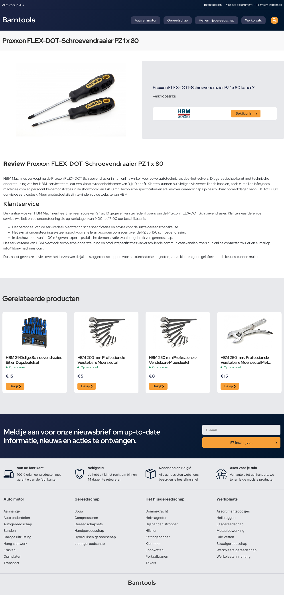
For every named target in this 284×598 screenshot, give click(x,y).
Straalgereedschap (232, 545)
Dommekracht (157, 512)
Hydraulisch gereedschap (96, 539)
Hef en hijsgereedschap (216, 20)
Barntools (18, 20)
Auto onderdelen (17, 519)
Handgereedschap (90, 532)
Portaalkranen (157, 559)
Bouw (79, 512)
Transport (12, 565)
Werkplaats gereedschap (237, 552)
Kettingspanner (158, 539)
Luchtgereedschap (90, 545)
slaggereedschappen (105, 256)
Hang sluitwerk (16, 545)
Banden (10, 532)
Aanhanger (13, 512)
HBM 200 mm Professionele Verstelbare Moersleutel (101, 359)
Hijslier (151, 532)
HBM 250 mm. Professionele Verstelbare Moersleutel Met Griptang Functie (245, 359)
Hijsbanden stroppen (163, 526)
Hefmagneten (157, 519)
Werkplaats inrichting (234, 559)
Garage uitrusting (18, 539)
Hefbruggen (227, 519)
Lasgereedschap (230, 526)
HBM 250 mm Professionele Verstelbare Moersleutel (172, 359)
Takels (151, 565)
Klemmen (153, 545)
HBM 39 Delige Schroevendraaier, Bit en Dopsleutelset (34, 359)
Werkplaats (253, 20)
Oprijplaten (13, 559)
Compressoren (87, 519)
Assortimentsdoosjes (234, 512)
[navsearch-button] (274, 20)
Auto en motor (145, 20)
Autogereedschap (18, 526)
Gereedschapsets (89, 526)
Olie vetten (225, 539)
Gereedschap (177, 20)
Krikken (10, 552)
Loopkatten (155, 552)
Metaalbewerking (231, 532)
